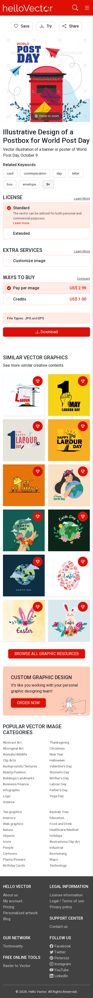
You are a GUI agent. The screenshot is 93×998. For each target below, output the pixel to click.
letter (75, 173)
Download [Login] (46, 332)
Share (70, 26)
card (10, 173)
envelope (29, 184)
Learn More (82, 198)
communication (35, 173)
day (59, 173)
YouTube (59, 970)
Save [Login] (22, 26)
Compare (83, 278)
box (9, 184)
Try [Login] (46, 26)
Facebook (60, 946)
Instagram (60, 964)
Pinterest (59, 958)
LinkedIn (59, 976)
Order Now (28, 702)
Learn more (21, 223)
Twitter (58, 952)
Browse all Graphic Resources (46, 653)
